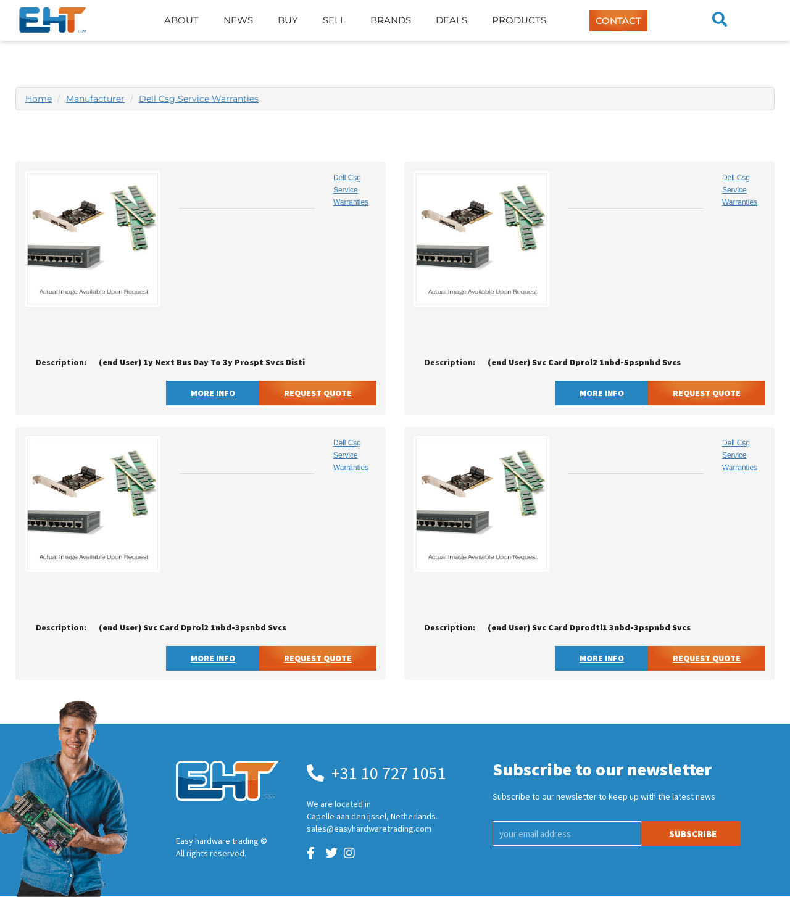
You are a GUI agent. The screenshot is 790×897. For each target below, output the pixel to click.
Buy (288, 20)
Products (519, 20)
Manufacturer (95, 98)
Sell (334, 20)
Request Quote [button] (318, 393)
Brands (390, 20)
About (181, 20)
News (238, 20)
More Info (213, 393)
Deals (451, 20)
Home (38, 98)
